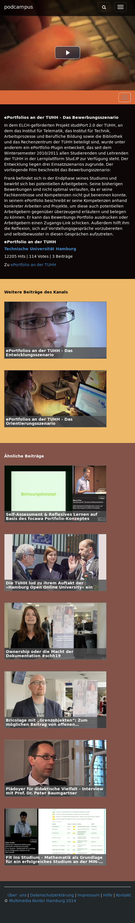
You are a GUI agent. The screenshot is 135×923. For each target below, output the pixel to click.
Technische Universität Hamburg (40, 249)
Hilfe (107, 895)
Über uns (17, 895)
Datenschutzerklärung (52, 895)
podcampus (18, 7)
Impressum (89, 895)
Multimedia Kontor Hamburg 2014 (42, 900)
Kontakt (123, 895)
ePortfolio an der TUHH (33, 264)
